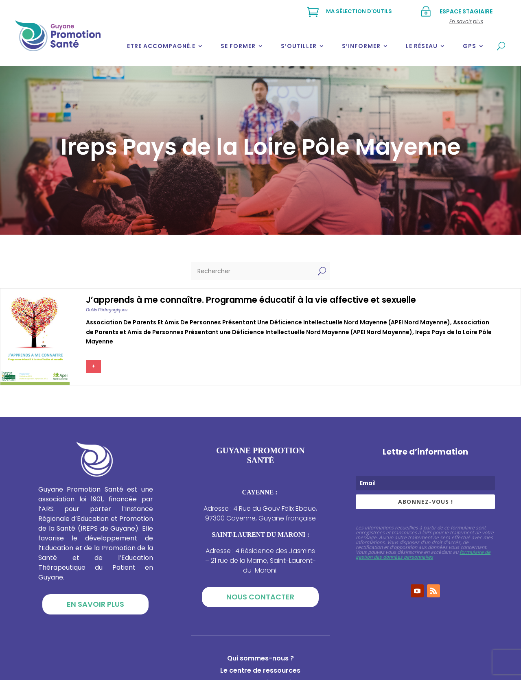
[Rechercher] (252, 271)
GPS (469, 46)
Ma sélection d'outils (359, 11)
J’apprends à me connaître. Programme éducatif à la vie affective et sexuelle (251, 300)
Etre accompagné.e (161, 46)
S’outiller (299, 46)
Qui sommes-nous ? (260, 659)
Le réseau (422, 46)
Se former (238, 46)
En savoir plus (95, 604)
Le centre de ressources (260, 671)
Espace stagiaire (466, 11)
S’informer (361, 46)
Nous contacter (260, 597)
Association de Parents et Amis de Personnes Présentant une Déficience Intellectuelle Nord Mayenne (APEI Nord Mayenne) (268, 322)
